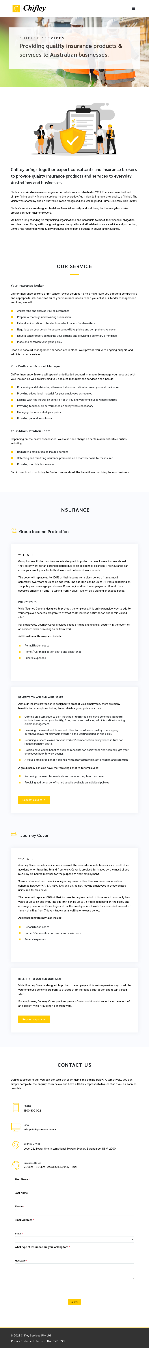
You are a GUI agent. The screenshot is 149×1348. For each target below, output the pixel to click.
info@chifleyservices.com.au (40, 1129)
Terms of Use (44, 1341)
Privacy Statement (22, 1341)
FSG (62, 1341)
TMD (55, 1341)
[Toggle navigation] (133, 8)
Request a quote (34, 800)
